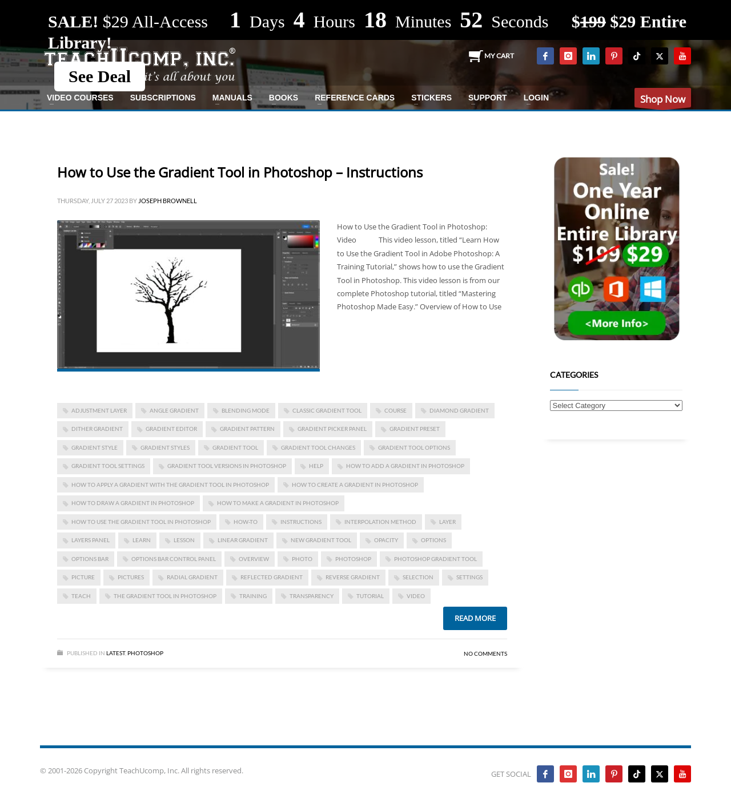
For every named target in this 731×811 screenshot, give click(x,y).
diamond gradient (459, 410)
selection (418, 577)
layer (447, 521)
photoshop (353, 558)
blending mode (246, 410)
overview (254, 558)
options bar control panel (173, 558)
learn (141, 539)
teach (81, 595)
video (416, 595)
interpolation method (380, 521)
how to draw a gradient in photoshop (132, 502)
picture (83, 577)
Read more (475, 618)
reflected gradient (271, 577)
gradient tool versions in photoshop (226, 465)
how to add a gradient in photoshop (405, 465)
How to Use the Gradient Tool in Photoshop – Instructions (240, 172)
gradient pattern (247, 428)
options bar (90, 558)
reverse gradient (353, 577)
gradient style (94, 447)
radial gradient (192, 577)
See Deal (100, 76)
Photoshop (145, 652)
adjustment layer (99, 410)
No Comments (485, 653)
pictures (131, 577)
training (253, 595)
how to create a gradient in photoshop (355, 484)
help (316, 465)
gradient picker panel (332, 428)
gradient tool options (414, 447)
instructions (301, 521)
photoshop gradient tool (435, 558)
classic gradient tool (327, 410)
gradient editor (171, 428)
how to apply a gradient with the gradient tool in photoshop (170, 484)
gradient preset (414, 428)
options (433, 539)
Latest (115, 652)
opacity (386, 539)
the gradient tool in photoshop (165, 595)
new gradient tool (321, 539)
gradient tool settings (107, 465)
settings (469, 577)
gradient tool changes (318, 447)
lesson (184, 539)
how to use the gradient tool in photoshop (141, 521)
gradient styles (165, 447)
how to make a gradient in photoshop (278, 502)
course (395, 410)
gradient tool (235, 447)
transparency (312, 595)
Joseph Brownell (167, 200)
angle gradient (174, 410)
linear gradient (243, 539)
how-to (246, 521)
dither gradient (97, 428)
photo (302, 558)
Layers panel (90, 539)
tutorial (370, 595)
